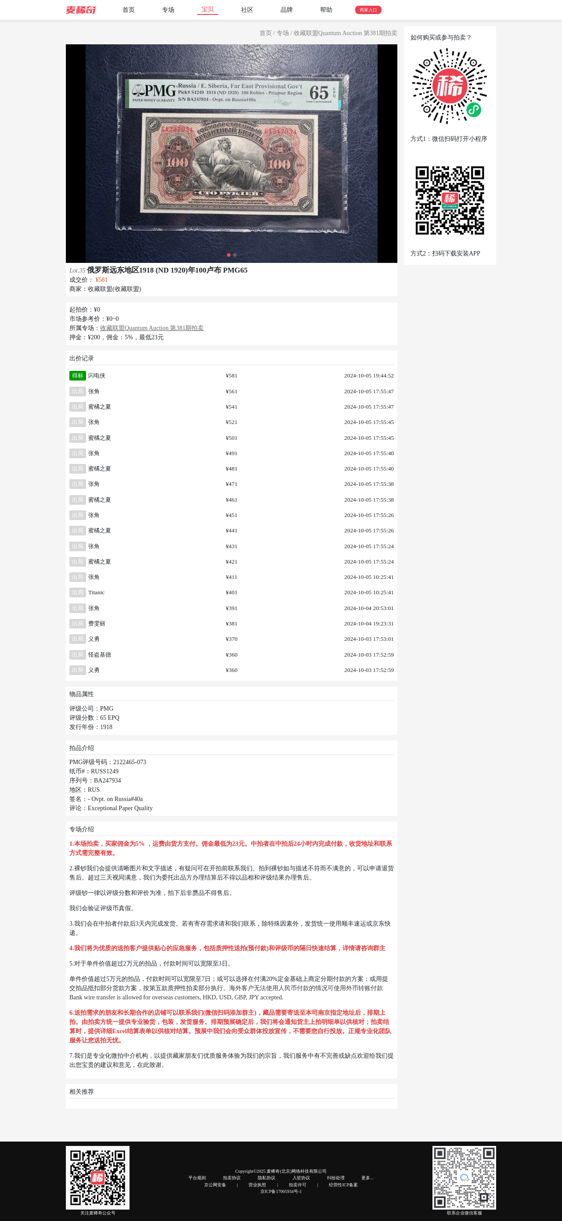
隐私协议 (266, 1177)
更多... (367, 1177)
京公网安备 (215, 1184)
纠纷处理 (336, 1177)
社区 (247, 10)
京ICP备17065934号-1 (281, 1191)
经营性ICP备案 (343, 1184)
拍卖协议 (232, 1177)
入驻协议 (301, 1177)
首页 (128, 10)
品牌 (287, 10)
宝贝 (208, 9)
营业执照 (257, 1184)
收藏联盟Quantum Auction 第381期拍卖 (345, 33)
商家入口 (368, 9)
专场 (168, 10)
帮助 (326, 10)
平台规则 (197, 1177)
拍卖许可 (297, 1184)
